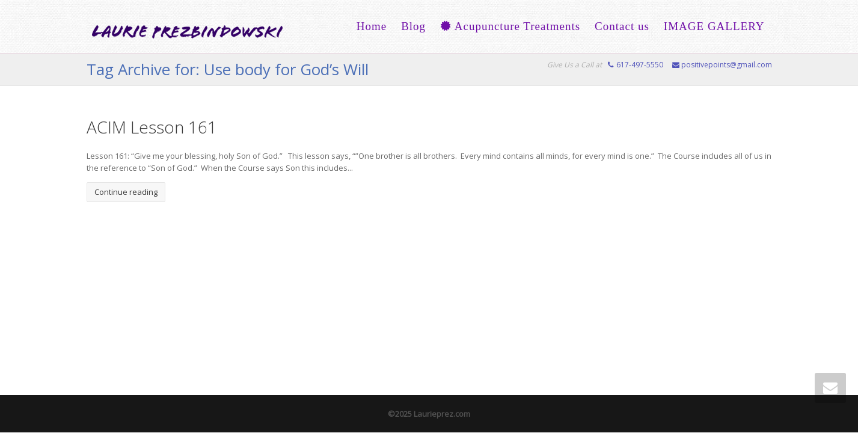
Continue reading (126, 191)
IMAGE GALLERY (714, 26)
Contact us (622, 26)
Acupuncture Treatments (510, 26)
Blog (413, 26)
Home (372, 26)
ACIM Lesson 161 (152, 126)
